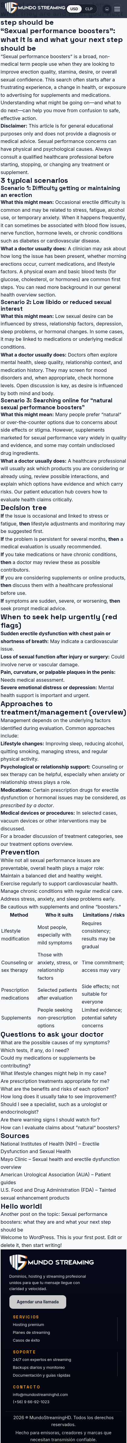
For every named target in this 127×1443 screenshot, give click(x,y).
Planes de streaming (31, 1332)
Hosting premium (28, 1324)
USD (74, 9)
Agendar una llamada (38, 1301)
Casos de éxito (26, 1340)
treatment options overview (41, 844)
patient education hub (49, 492)
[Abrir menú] (117, 9)
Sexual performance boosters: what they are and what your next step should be (56, 1221)
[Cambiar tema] (107, 9)
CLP (89, 9)
